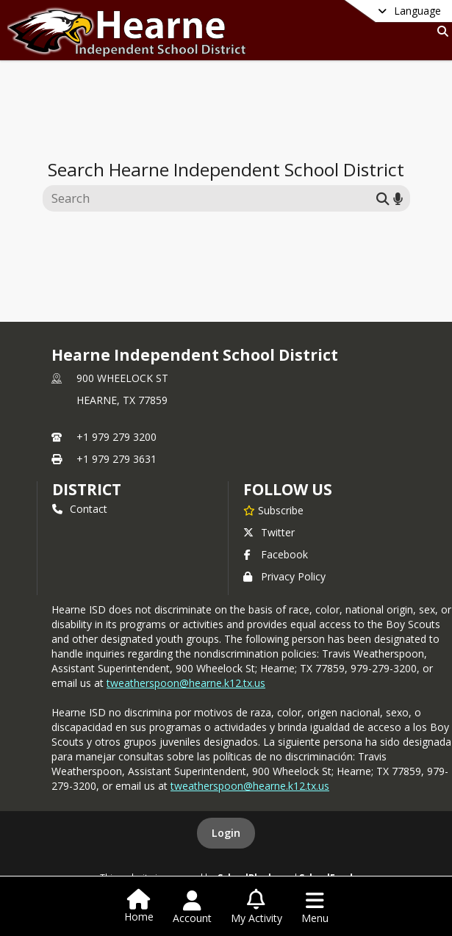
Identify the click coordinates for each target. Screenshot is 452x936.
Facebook (275, 554)
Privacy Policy (284, 576)
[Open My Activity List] (256, 907)
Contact (79, 509)
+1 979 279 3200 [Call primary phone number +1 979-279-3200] (116, 437)
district (86, 489)
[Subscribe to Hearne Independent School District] (273, 510)
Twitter (269, 532)
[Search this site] (211, 198)
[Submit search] (383, 198)
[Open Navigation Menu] (315, 907)
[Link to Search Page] (439, 31)
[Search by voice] (398, 198)
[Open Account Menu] (192, 907)
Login (226, 833)
